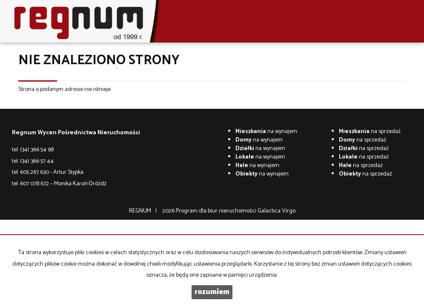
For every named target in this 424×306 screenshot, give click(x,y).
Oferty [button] (106, 68)
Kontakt (202, 68)
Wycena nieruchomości (154, 68)
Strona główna (43, 68)
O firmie (78, 68)
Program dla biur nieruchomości (217, 211)
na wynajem (266, 131)
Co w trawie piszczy (243, 68)
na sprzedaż (370, 131)
